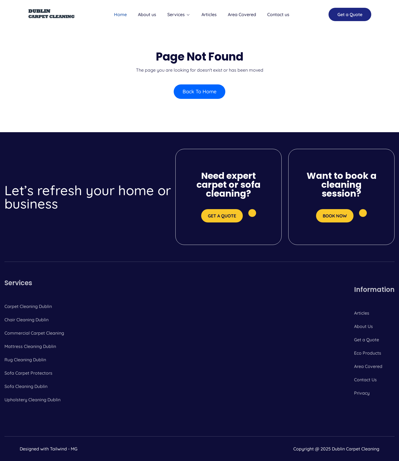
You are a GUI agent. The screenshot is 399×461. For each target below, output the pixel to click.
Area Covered (242, 14)
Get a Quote (366, 339)
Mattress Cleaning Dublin (30, 346)
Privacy (362, 393)
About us (147, 14)
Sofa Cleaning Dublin (25, 386)
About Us (363, 326)
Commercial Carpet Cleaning (34, 333)
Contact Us (365, 379)
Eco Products (367, 353)
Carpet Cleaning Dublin (28, 306)
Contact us (278, 14)
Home (120, 14)
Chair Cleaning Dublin (26, 319)
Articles (209, 14)
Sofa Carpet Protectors (28, 373)
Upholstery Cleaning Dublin (32, 399)
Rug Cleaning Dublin (25, 359)
